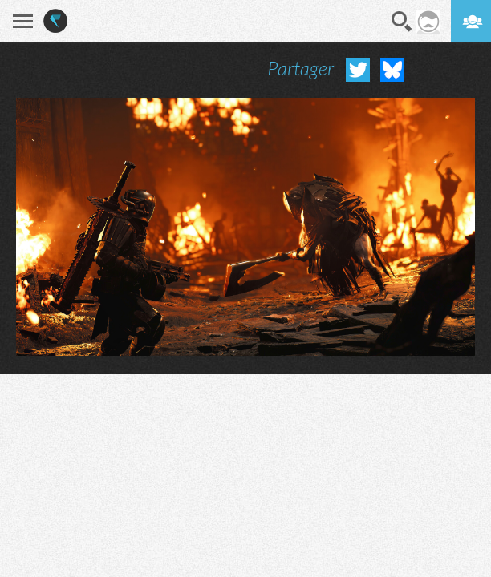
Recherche (402, 22)
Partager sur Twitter (358, 70)
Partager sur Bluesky (392, 70)
